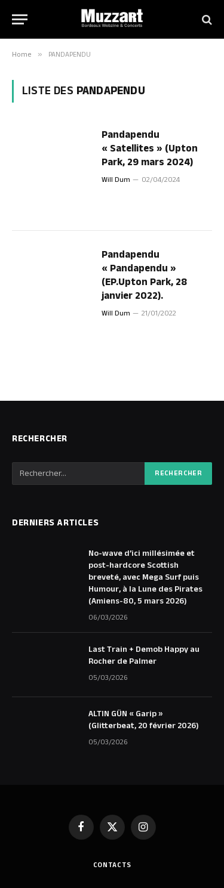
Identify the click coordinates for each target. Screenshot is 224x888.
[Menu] (19, 19)
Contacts (112, 865)
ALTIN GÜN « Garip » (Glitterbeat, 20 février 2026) (143, 720)
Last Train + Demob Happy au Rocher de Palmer (144, 655)
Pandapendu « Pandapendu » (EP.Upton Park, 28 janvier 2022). (144, 275)
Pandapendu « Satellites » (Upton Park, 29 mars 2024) (150, 148)
